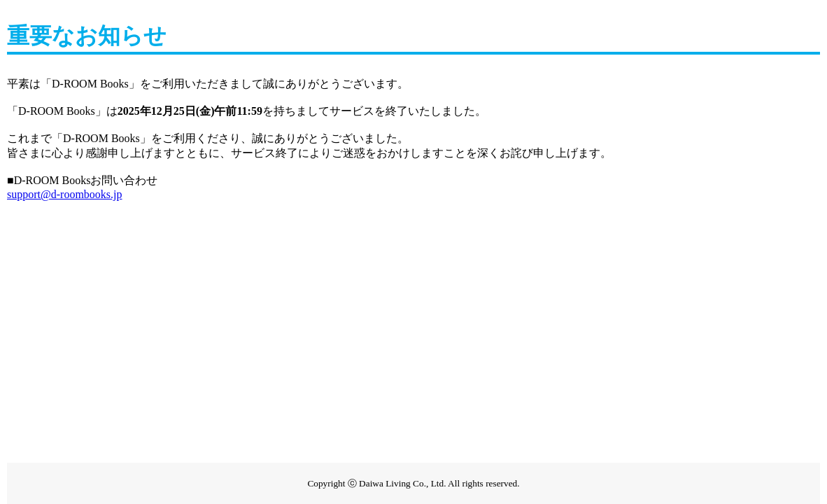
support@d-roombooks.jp (64, 194)
